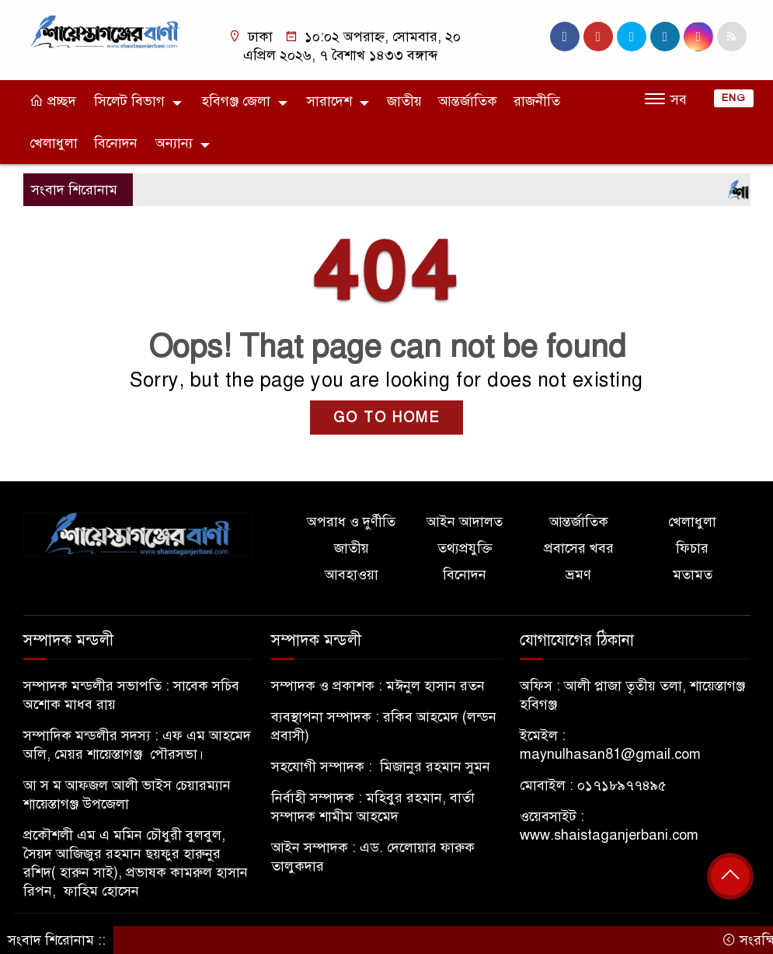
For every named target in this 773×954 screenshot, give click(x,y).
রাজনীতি (537, 101)
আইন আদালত (465, 521)
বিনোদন (116, 143)
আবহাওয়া (351, 574)
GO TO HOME (386, 417)
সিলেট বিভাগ (129, 101)
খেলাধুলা (54, 143)
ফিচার (692, 548)
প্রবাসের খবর (579, 548)
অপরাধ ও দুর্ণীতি (351, 521)
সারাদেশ (329, 101)
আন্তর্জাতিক (467, 101)
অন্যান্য (174, 143)
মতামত (692, 574)
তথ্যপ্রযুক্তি (465, 548)
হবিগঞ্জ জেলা (235, 101)
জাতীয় (404, 101)
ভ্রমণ (578, 574)
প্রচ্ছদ (53, 101)
